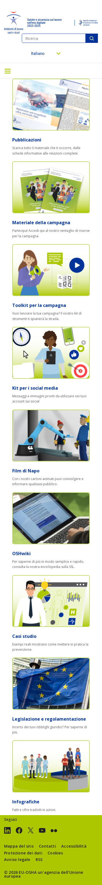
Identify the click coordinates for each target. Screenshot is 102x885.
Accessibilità (73, 846)
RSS (39, 859)
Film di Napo (25, 471)
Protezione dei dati (23, 853)
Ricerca (91, 38)
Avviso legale (17, 859)
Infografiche (25, 802)
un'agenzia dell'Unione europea (43, 874)
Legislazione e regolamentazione (49, 719)
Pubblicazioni (26, 140)
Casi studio (24, 636)
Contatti (47, 846)
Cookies (55, 853)
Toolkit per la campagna (39, 305)
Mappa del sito (19, 846)
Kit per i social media (35, 388)
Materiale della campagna (41, 223)
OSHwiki (21, 553)
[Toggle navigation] (7, 70)
